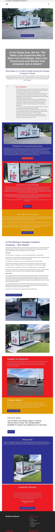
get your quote (27, 158)
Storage (32, 518)
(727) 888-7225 (9, 0)
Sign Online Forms (13, 410)
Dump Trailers (33, 520)
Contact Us (32, 526)
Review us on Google (27, 508)
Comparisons (33, 524)
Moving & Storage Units (14, 295)
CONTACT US (27, 206)
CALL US (12, 431)
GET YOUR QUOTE (27, 232)
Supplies (32, 521)
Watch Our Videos (27, 35)
